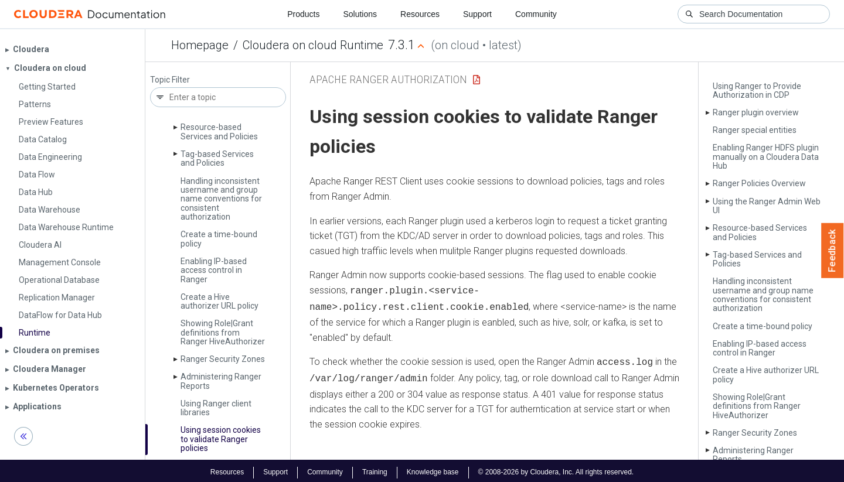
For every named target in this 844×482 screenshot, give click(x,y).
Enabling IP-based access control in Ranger (214, 270)
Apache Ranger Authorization (388, 79)
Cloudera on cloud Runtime (313, 45)
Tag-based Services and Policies (217, 158)
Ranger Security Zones (223, 359)
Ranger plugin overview (756, 112)
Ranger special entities (755, 130)
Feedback (832, 250)
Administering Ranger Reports (221, 381)
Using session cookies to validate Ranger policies (221, 439)
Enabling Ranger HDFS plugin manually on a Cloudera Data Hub (766, 156)
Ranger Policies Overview (759, 183)
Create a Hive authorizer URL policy (219, 301)
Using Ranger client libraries (216, 408)
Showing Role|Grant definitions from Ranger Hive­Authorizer (223, 332)
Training (374, 469)
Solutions (360, 14)
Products (303, 14)
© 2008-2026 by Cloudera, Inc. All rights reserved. (556, 469)
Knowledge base (433, 469)
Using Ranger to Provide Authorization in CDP (757, 90)
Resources (420, 14)
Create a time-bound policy (219, 239)
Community (536, 14)
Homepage (200, 45)
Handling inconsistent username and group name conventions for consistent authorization (221, 199)
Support (477, 14)
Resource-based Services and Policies (219, 131)
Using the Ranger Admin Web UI (767, 206)
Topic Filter (170, 80)
